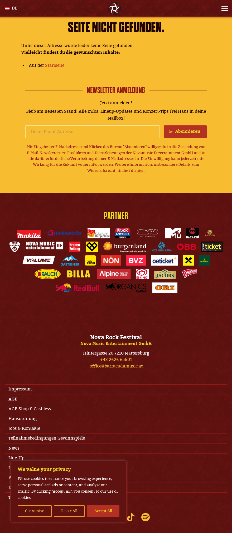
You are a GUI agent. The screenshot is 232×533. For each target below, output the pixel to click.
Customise (34, 511)
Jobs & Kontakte (24, 428)
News (14, 448)
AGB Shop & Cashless (29, 409)
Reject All (69, 511)
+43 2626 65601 (116, 359)
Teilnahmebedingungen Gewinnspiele (46, 438)
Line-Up (16, 458)
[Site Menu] (223, 8)
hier (140, 170)
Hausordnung (22, 418)
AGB (12, 399)
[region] (69, 491)
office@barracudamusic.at (116, 366)
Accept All (103, 511)
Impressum (20, 389)
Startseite (54, 65)
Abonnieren (187, 131)
